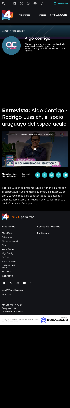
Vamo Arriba (8, 249)
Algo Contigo (8, 253)
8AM (4, 245)
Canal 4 (5, 31)
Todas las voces (9, 261)
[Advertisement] (25, 83)
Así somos (7, 237)
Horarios (41, 15)
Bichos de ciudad (10, 241)
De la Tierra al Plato (8, 266)
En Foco (5, 257)
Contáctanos (44, 233)
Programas (24, 15)
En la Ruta (6, 271)
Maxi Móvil (7, 232)
